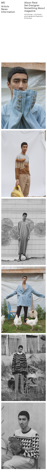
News (4, 9)
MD (3, 2)
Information (8, 11)
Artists (5, 6)
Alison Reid (30, 2)
